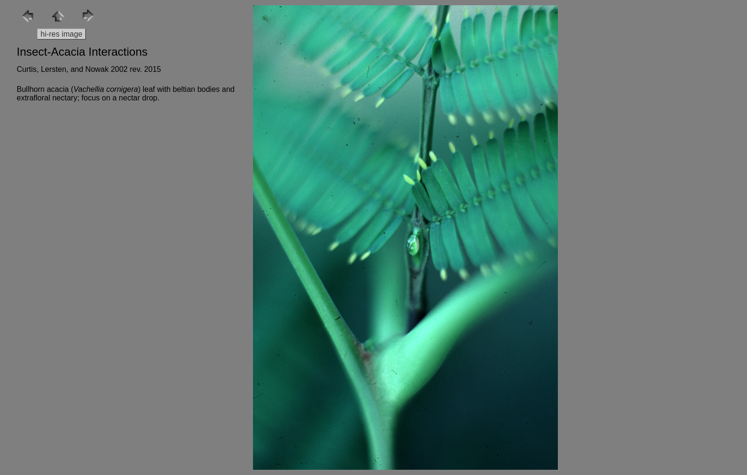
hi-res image (61, 34)
